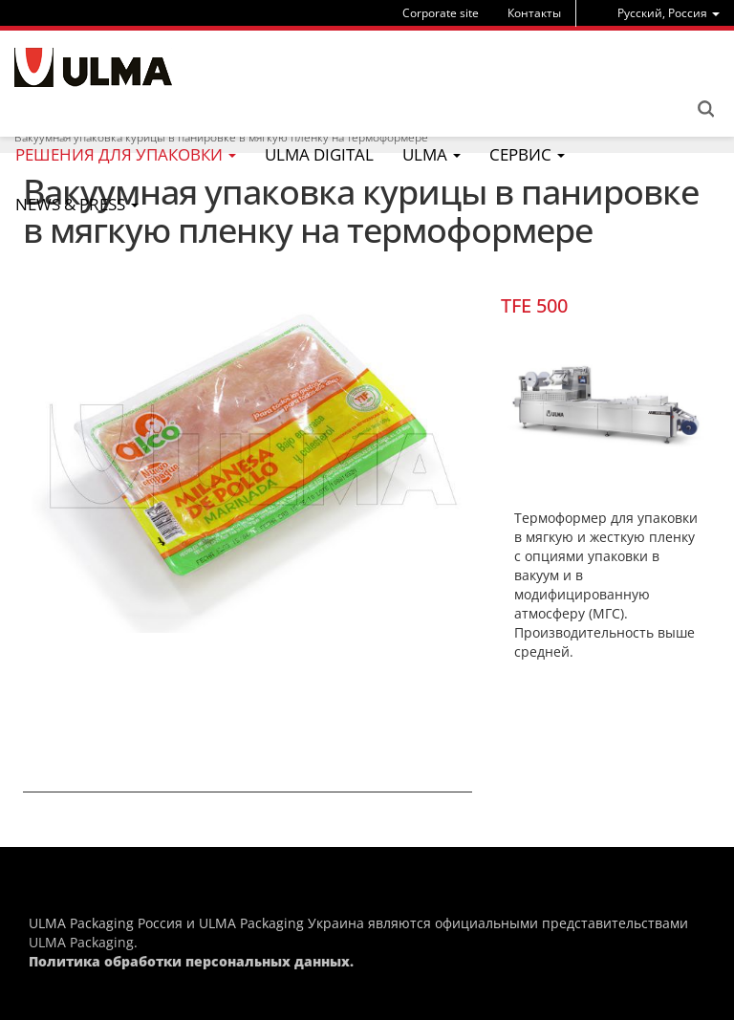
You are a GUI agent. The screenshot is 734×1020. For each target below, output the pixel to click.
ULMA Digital (319, 154)
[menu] (668, 13)
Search (705, 109)
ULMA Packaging (81, 942)
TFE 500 (534, 305)
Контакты (534, 13)
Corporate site (440, 13)
